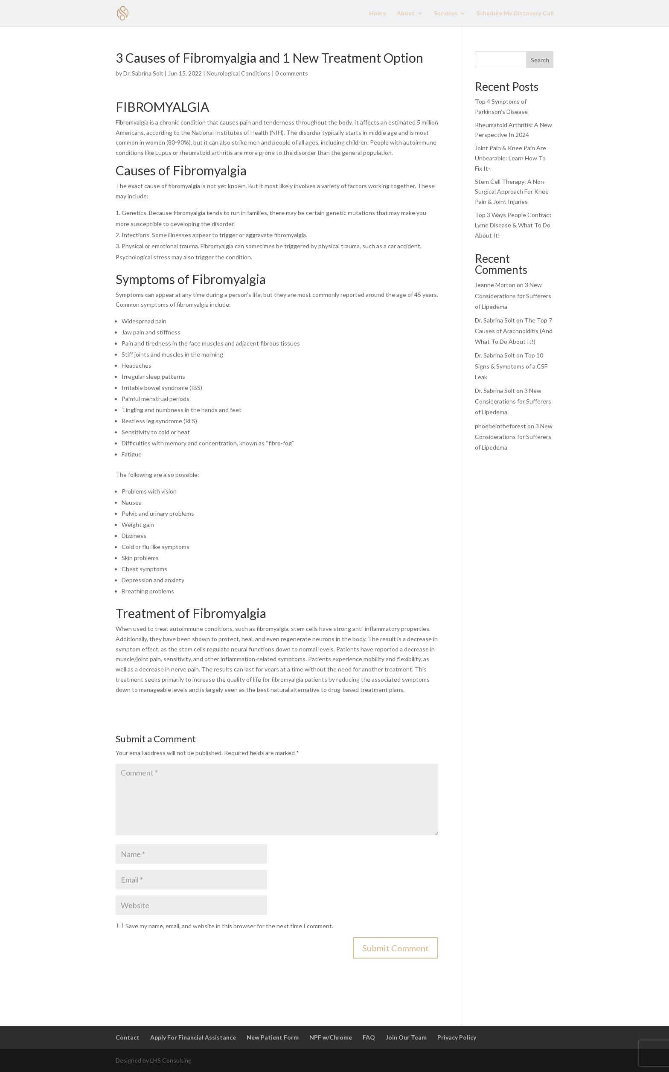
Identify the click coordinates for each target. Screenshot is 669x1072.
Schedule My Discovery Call (515, 13)
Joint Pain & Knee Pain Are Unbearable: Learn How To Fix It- (510, 158)
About (406, 13)
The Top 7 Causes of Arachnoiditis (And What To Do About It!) (514, 331)
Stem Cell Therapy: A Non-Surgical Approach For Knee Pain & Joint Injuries (512, 192)
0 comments (291, 73)
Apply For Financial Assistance (193, 1037)
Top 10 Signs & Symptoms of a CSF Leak (511, 366)
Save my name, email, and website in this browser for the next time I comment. (229, 926)
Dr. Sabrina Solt (143, 73)
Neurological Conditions (239, 73)
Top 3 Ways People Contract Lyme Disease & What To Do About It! (513, 225)
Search (540, 60)
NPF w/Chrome (330, 1037)
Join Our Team (406, 1037)
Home (377, 13)
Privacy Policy (456, 1037)
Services (445, 13)
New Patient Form (273, 1037)
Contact (128, 1037)
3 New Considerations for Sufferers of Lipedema (513, 295)
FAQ (369, 1037)
